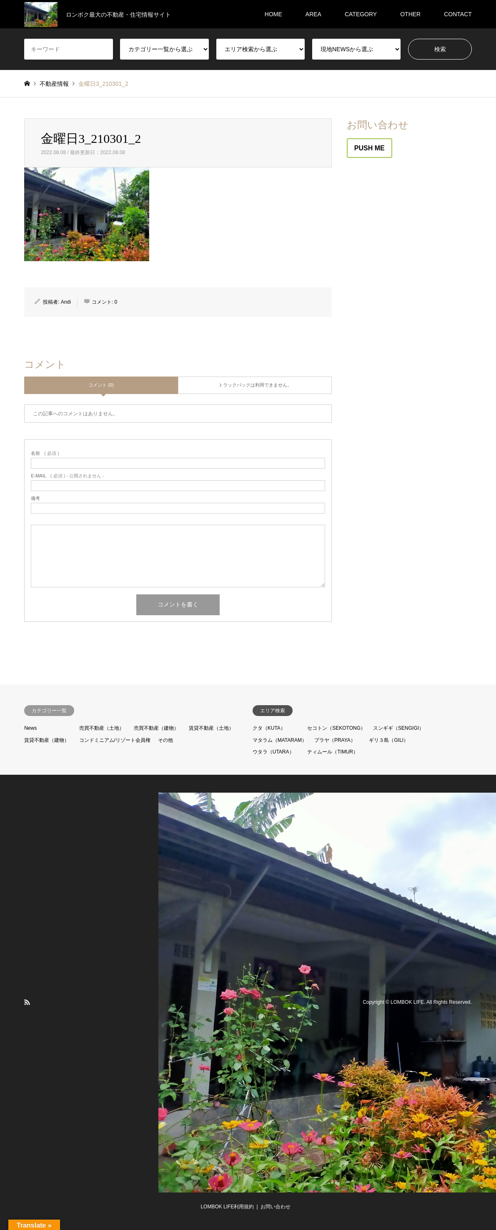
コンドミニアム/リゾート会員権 (114, 740)
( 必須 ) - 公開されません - (67, 476)
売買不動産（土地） (101, 728)
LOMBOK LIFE (407, 1002)
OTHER (410, 14)
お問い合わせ (276, 1207)
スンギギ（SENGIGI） (398, 728)
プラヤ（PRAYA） (335, 740)
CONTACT (458, 14)
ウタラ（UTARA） (273, 752)
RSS (27, 1002)
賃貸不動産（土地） (211, 728)
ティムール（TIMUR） (332, 752)
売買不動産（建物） (156, 728)
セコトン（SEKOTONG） (336, 728)
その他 (165, 740)
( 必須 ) (45, 453)
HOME (273, 14)
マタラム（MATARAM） (280, 740)
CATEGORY (361, 14)
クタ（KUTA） (269, 728)
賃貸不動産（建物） (46, 740)
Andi (66, 302)
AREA (313, 14)
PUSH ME (369, 148)
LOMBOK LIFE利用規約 (227, 1207)
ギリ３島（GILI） (388, 740)
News (30, 728)
